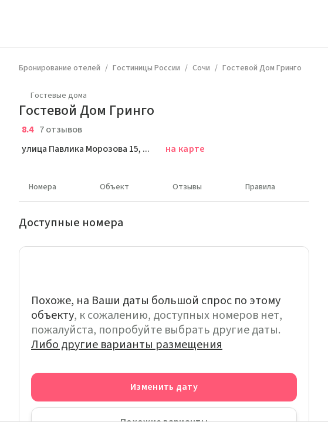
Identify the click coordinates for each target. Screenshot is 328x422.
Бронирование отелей (59, 68)
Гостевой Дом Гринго (262, 68)
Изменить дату (164, 386)
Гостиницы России (146, 68)
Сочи (201, 68)
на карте (185, 148)
